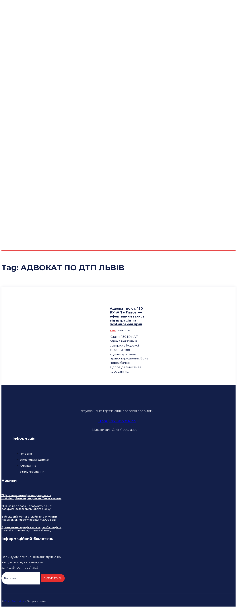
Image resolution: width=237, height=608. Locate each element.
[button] (213, 194)
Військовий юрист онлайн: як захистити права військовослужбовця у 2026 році (29, 518)
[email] (20, 578)
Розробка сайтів (14, 601)
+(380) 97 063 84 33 (117, 421)
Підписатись (52, 578)
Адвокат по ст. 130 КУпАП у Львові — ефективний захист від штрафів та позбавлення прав (127, 316)
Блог (113, 330)
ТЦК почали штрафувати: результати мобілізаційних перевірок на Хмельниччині (31, 497)
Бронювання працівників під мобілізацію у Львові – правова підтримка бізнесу (31, 529)
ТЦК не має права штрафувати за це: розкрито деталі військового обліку (26, 507)
